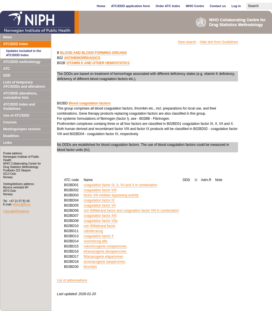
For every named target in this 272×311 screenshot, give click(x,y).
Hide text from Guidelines (219, 42)
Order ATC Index (168, 6)
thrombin (90, 267)
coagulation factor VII (100, 205)
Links (7, 143)
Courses (10, 122)
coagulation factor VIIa (100, 221)
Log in (236, 6)
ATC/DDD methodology (22, 62)
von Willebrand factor (100, 226)
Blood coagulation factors (89, 103)
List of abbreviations (72, 280)
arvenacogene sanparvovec (104, 262)
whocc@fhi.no (22, 204)
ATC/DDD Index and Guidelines (19, 106)
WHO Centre (195, 6)
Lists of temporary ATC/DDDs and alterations (24, 84)
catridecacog (93, 231)
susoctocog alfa (95, 241)
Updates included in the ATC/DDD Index (23, 53)
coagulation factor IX (99, 200)
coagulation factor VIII (100, 190)
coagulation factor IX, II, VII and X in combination (120, 185)
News (7, 37)
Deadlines (11, 136)
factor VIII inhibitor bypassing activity (111, 195)
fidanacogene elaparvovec (103, 257)
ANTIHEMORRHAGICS (82, 58)
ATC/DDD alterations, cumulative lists (20, 95)
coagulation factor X (99, 236)
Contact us (218, 6)
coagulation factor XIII (100, 216)
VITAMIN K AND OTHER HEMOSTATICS (98, 63)
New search (187, 42)
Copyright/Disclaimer (16, 211)
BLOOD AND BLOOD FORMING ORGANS (93, 53)
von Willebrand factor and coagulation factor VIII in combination (131, 211)
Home (101, 6)
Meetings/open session (22, 129)
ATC (6, 69)
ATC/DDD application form (130, 6)
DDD (6, 75)
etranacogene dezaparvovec (105, 251)
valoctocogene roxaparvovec (105, 246)
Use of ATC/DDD (16, 115)
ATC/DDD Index (15, 44)
